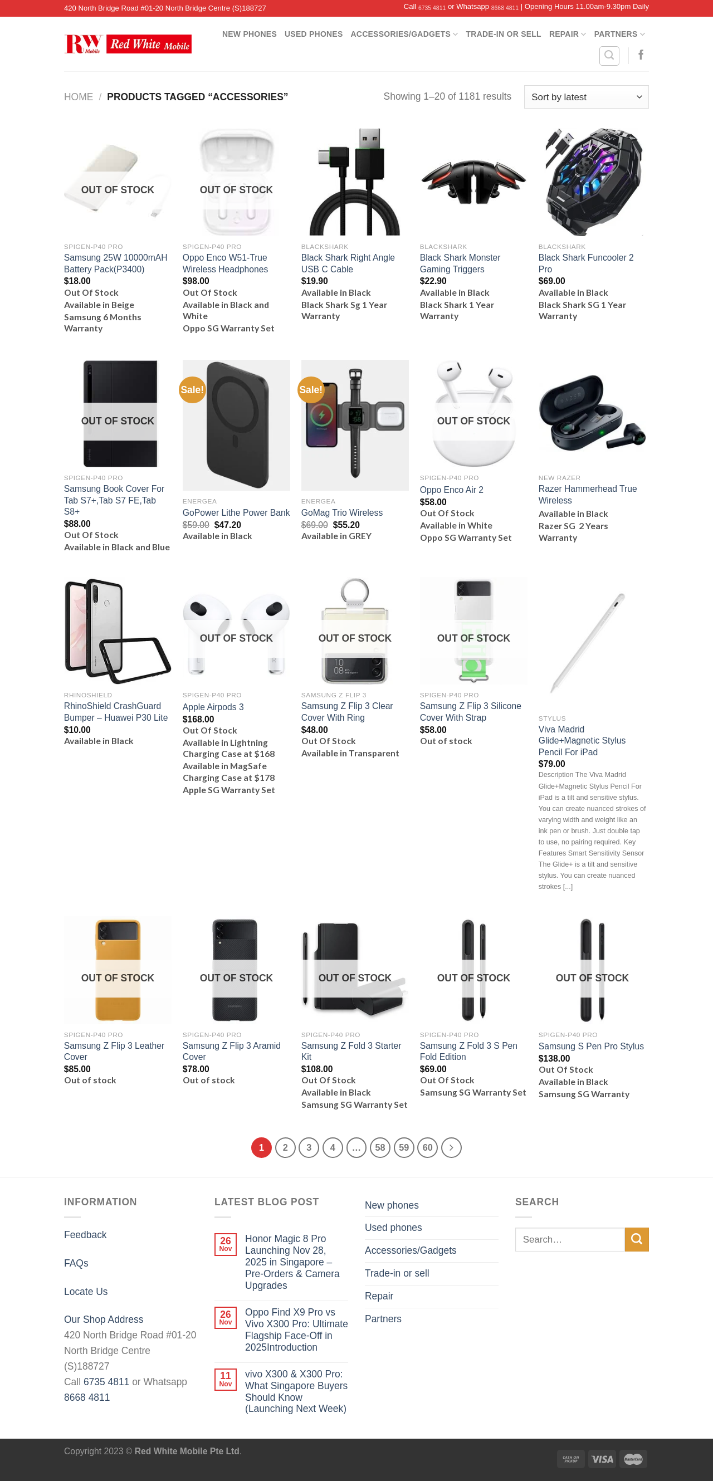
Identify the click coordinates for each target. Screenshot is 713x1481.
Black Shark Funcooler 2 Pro (586, 263)
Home (78, 96)
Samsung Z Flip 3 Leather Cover (114, 1051)
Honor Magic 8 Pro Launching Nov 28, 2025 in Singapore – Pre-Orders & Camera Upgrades (292, 1262)
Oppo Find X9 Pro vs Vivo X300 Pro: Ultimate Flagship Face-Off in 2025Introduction (296, 1330)
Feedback (85, 1234)
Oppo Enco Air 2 (452, 490)
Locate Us (86, 1291)
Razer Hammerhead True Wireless (588, 494)
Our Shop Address (104, 1319)
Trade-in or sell (503, 34)
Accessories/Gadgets (404, 34)
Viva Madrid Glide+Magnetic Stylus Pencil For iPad (582, 741)
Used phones (314, 34)
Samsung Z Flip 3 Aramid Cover (232, 1051)
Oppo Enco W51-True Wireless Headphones (225, 263)
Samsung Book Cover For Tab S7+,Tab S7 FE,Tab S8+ (114, 500)
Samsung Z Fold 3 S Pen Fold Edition (468, 1051)
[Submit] (637, 1240)
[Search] (609, 56)
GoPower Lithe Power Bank (236, 512)
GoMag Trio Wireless (342, 512)
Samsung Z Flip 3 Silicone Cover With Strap (470, 711)
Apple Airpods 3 (213, 707)
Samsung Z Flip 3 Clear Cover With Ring (347, 711)
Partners (619, 34)
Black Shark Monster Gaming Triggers (460, 263)
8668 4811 (505, 8)
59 (404, 1147)
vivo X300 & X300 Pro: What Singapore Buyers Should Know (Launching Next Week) (296, 1391)
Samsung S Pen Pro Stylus (591, 1046)
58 (380, 1147)
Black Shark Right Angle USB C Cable (348, 263)
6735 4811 (432, 8)
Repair (568, 34)
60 (428, 1147)
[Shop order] (586, 97)
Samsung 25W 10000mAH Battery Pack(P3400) (116, 263)
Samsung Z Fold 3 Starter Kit (351, 1051)
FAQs (76, 1263)
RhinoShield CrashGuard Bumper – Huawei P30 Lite (116, 711)
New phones (249, 34)
